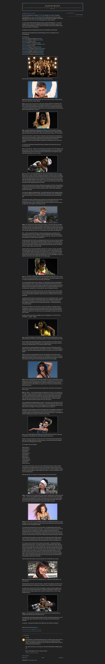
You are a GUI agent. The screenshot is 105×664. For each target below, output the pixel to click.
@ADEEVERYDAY (39, 52)
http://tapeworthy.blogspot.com (32, 627)
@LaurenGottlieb (39, 39)
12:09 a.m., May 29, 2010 (32, 652)
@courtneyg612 (40, 51)
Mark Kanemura (25, 47)
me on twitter (57, 22)
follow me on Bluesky (79, 14)
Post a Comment (25, 655)
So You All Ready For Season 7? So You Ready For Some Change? (41, 15)
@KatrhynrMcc (41, 54)
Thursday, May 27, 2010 (36, 629)
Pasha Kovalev (25, 41)
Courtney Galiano (25, 51)
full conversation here (32, 19)
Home (43, 657)
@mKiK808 (38, 47)
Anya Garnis (24, 45)
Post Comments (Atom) (32, 660)
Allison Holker (25, 38)
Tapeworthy (52, 6)
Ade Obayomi (25, 52)
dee (26, 637)
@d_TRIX (42, 44)
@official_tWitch (41, 48)
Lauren (33, 17)
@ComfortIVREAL (40, 49)
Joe (30, 17)
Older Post (61, 657)
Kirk (36, 17)
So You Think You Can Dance (42, 18)
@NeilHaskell (37, 42)
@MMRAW (48, 32)
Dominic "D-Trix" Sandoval (27, 44)
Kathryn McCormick (26, 54)
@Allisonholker (38, 38)
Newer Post (24, 657)
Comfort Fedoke (25, 49)
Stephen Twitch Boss (26, 48)
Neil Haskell (24, 42)
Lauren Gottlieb (25, 39)
